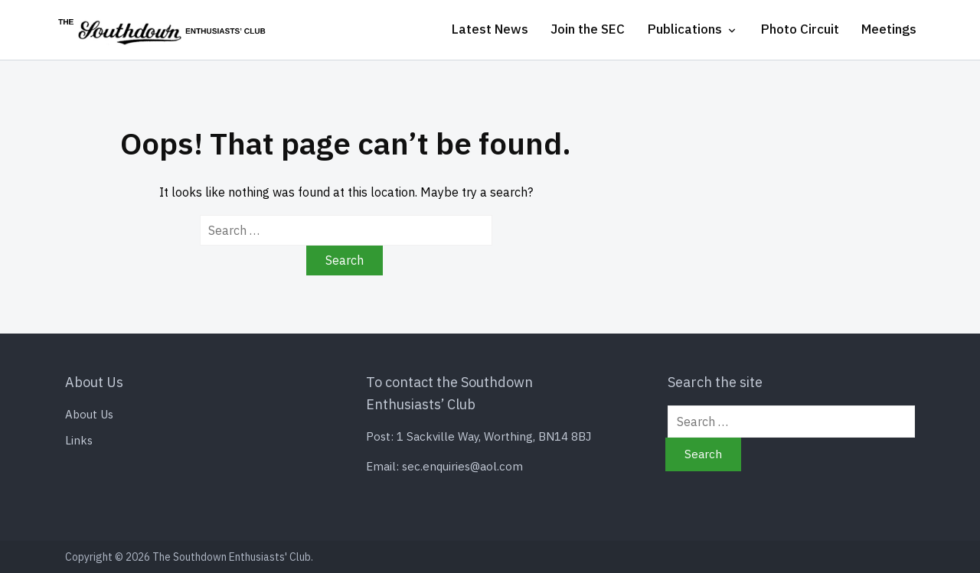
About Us (89, 414)
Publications (685, 29)
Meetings (888, 29)
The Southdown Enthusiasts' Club (231, 557)
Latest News (490, 29)
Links (79, 440)
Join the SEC (587, 29)
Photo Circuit (800, 29)
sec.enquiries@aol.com (462, 466)
